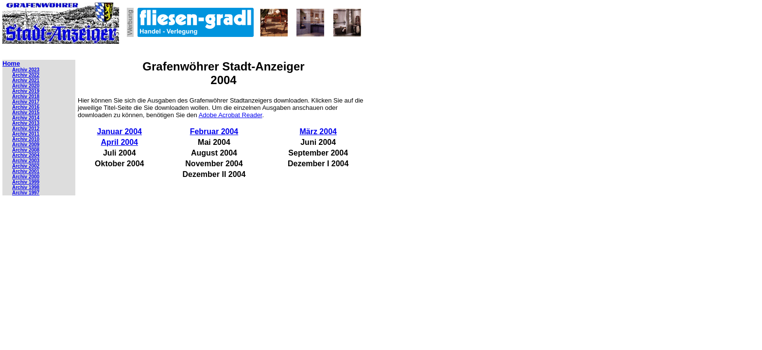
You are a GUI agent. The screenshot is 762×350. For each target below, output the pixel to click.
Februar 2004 (214, 131)
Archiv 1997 (25, 192)
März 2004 (318, 131)
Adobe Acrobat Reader (230, 115)
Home (11, 63)
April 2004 (119, 142)
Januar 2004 (119, 131)
